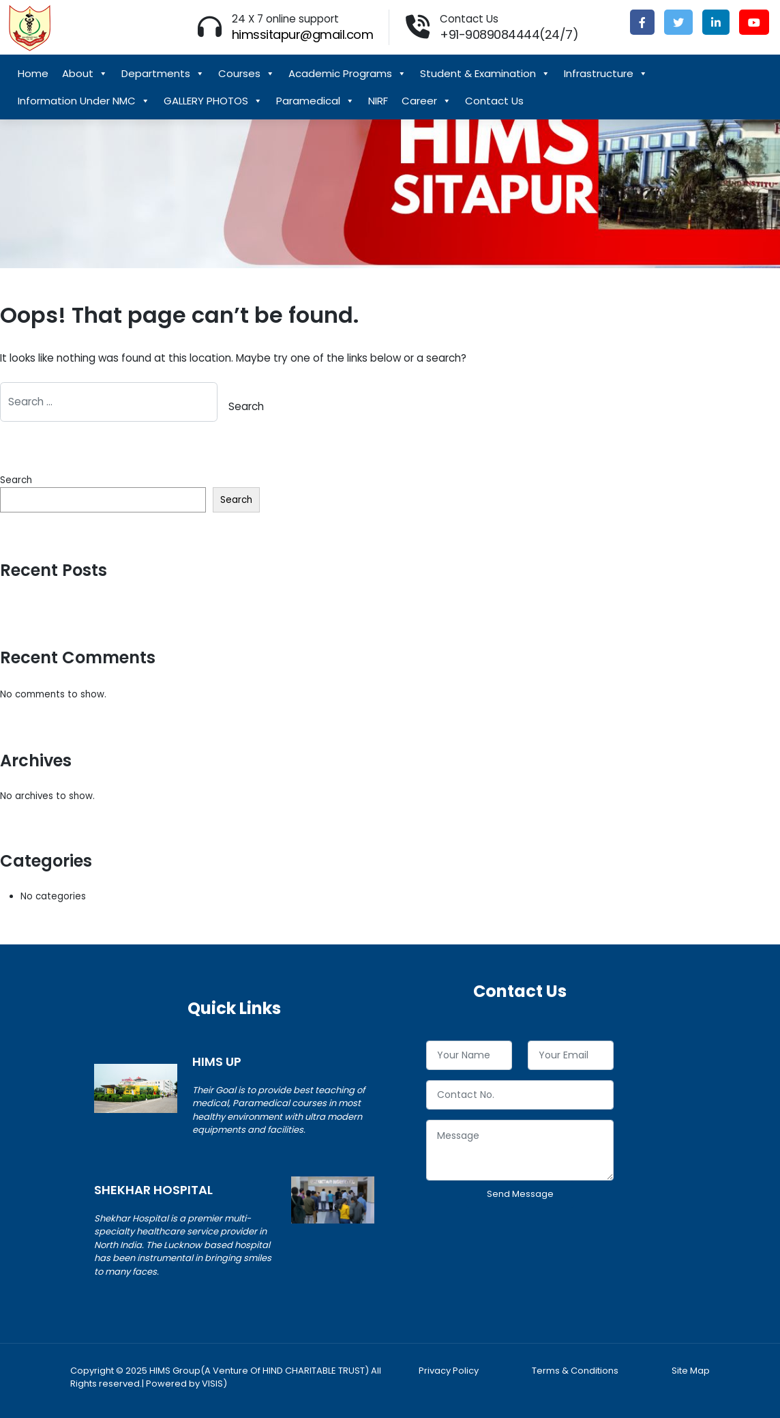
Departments (163, 73)
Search (16, 480)
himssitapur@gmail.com (303, 34)
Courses (246, 73)
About (85, 73)
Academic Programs (347, 73)
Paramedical (315, 101)
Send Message (520, 1193)
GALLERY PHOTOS (213, 101)
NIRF (378, 100)
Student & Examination (485, 73)
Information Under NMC (84, 101)
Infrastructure (606, 73)
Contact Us (494, 100)
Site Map (691, 1370)
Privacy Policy (449, 1370)
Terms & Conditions (575, 1370)
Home (33, 73)
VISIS (212, 1383)
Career (426, 101)
